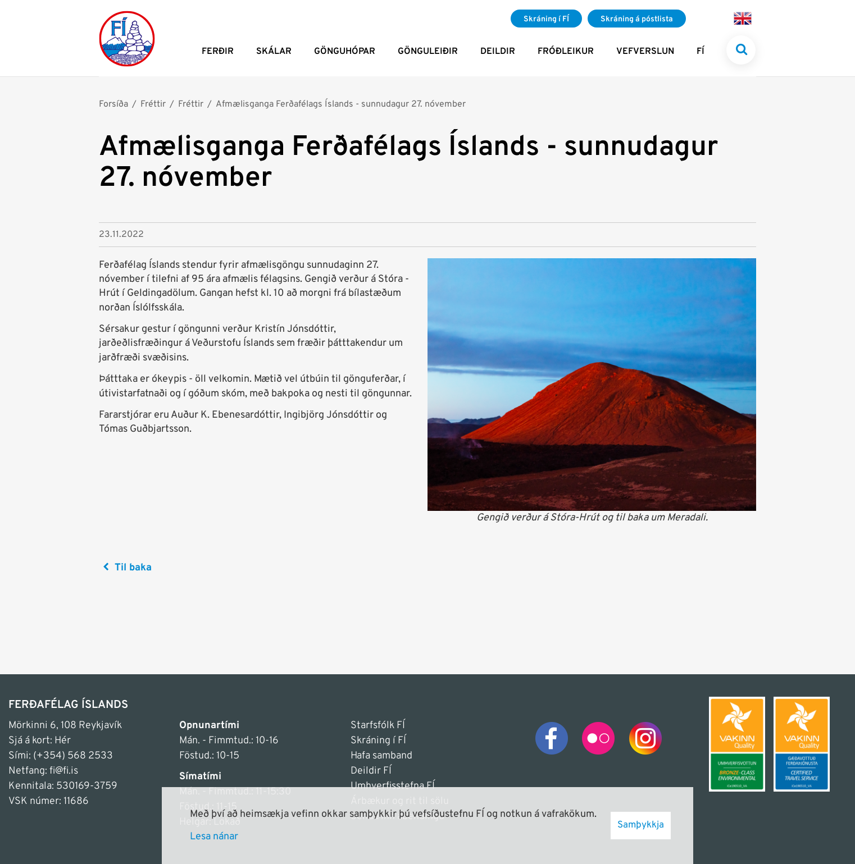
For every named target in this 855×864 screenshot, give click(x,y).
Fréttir (153, 104)
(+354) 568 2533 (73, 755)
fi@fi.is (63, 771)
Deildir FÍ (371, 771)
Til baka (133, 567)
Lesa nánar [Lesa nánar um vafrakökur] (214, 836)
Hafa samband (381, 755)
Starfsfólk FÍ (378, 725)
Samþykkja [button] (640, 825)
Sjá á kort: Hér (39, 740)
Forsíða (113, 104)
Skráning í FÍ (378, 740)
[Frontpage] (127, 38)
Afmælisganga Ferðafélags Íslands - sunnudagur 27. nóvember (341, 104)
